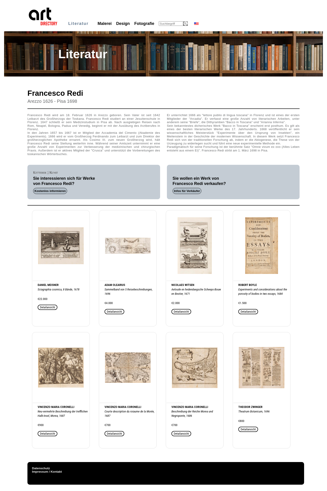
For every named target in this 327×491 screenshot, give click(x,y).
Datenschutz (41, 468)
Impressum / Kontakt (47, 471)
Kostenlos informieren (50, 191)
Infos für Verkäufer (187, 191)
